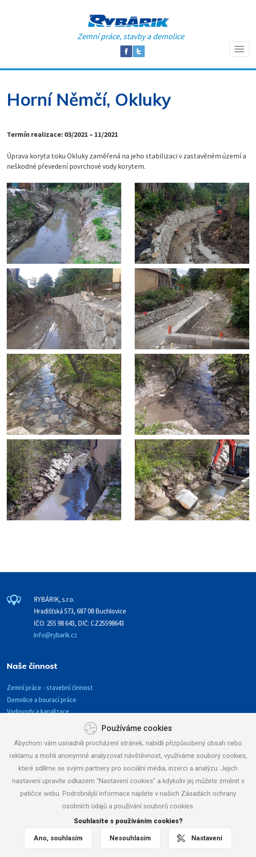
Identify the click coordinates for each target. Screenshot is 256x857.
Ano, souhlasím (58, 838)
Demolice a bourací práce (41, 699)
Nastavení (206, 838)
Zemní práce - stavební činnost (50, 687)
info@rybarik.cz (55, 635)
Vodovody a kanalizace (38, 711)
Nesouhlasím (130, 838)
